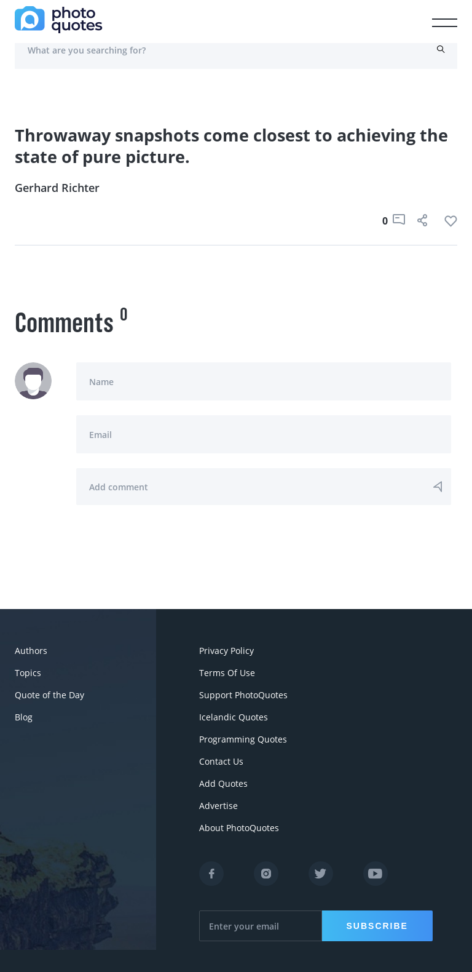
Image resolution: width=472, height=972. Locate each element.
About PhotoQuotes (239, 828)
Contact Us (221, 761)
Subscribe (377, 926)
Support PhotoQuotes (243, 695)
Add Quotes (223, 783)
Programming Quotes (243, 739)
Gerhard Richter (57, 187)
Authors (31, 650)
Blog (24, 717)
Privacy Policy (226, 650)
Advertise (218, 805)
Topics (28, 673)
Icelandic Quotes (233, 717)
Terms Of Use (227, 673)
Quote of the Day (49, 695)
